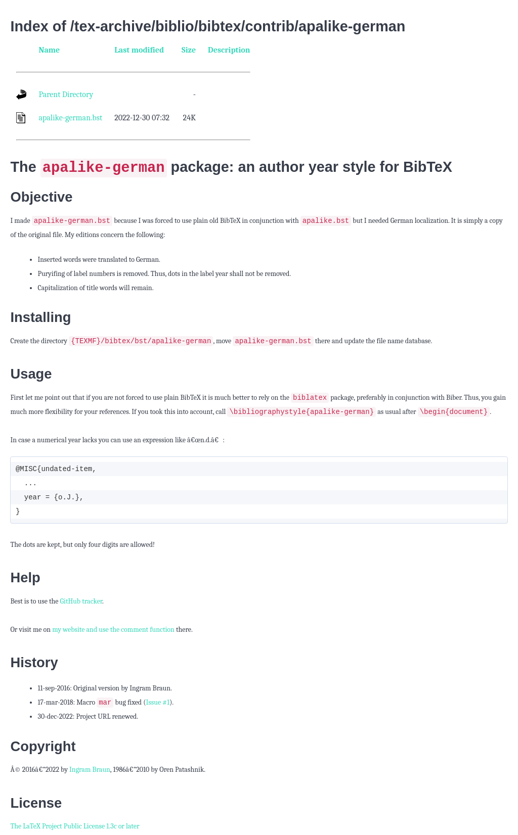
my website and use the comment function (113, 630)
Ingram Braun (89, 771)
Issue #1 (157, 704)
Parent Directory (65, 94)
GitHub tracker (81, 602)
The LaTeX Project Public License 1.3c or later (74, 827)
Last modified (139, 50)
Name (49, 50)
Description (229, 50)
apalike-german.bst (70, 117)
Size (189, 50)
